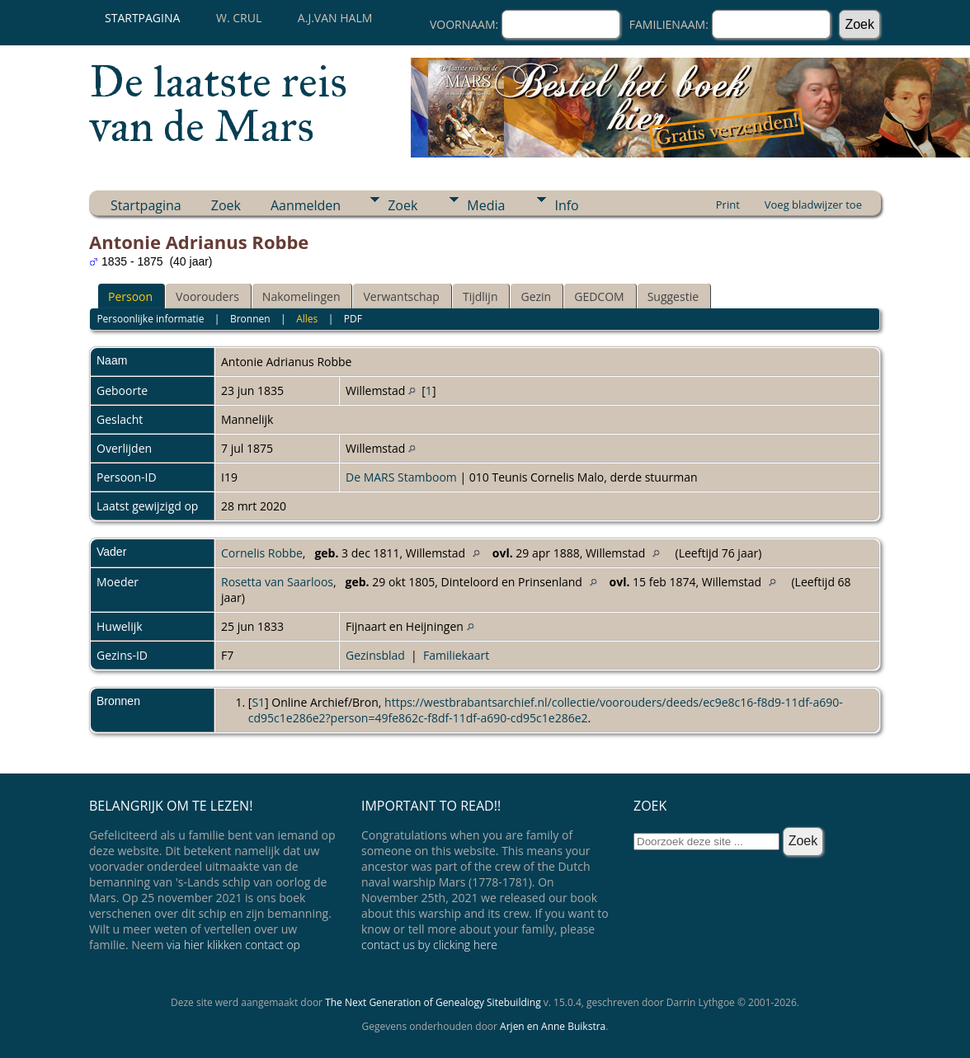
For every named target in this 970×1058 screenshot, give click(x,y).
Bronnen (250, 319)
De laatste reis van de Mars (218, 103)
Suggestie (673, 296)
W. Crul (238, 18)
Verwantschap (401, 296)
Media (486, 205)
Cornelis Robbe (262, 553)
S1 (258, 702)
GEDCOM (599, 296)
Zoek (226, 205)
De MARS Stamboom (401, 477)
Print (728, 204)
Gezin (535, 296)
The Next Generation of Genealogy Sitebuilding (433, 1002)
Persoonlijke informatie (150, 319)
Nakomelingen (301, 296)
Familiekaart (456, 655)
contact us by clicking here (429, 944)
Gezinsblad (375, 655)
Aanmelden (306, 205)
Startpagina (142, 18)
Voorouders (207, 296)
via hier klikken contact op (233, 944)
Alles (307, 319)
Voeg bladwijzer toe (813, 204)
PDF (353, 319)
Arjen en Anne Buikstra (552, 1026)
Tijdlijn (480, 296)
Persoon (130, 296)
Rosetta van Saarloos (277, 582)
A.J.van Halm (335, 18)
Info (566, 205)
